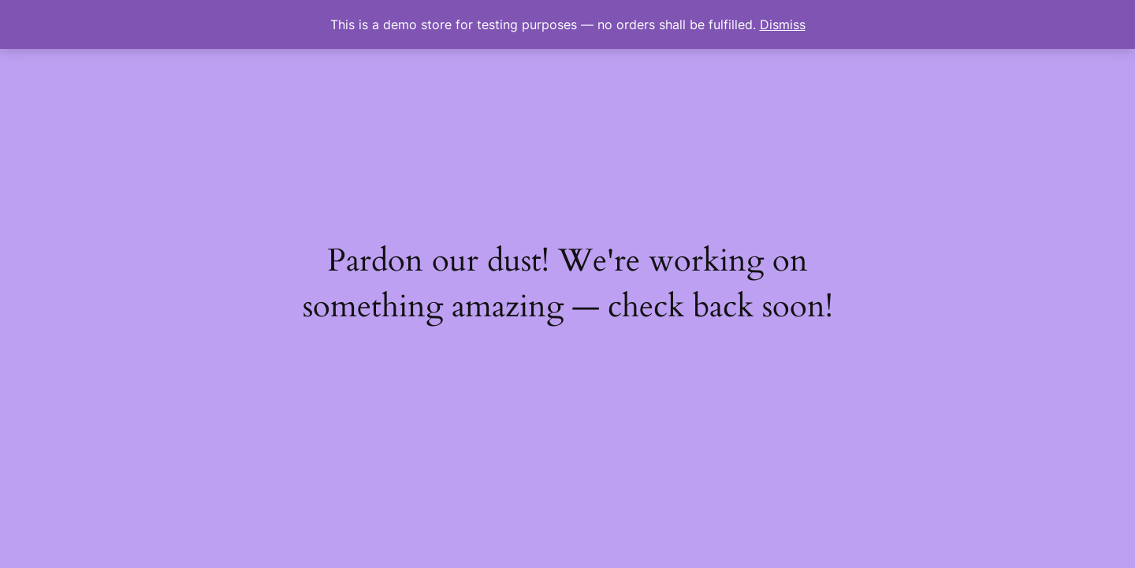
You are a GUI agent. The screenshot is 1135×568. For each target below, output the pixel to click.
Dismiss (783, 24)
